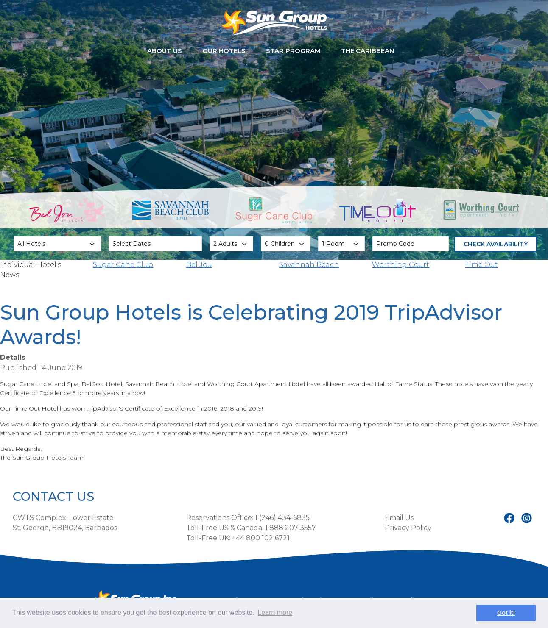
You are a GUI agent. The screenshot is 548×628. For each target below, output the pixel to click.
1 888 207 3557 (290, 528)
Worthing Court (400, 265)
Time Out (481, 265)
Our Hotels (224, 51)
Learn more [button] (274, 612)
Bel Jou (199, 265)
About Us (164, 51)
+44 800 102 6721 (261, 538)
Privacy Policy (408, 528)
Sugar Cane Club (123, 265)
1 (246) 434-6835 (282, 518)
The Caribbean (367, 51)
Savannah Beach (309, 265)
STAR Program (293, 51)
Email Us (399, 518)
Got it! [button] (506, 612)
